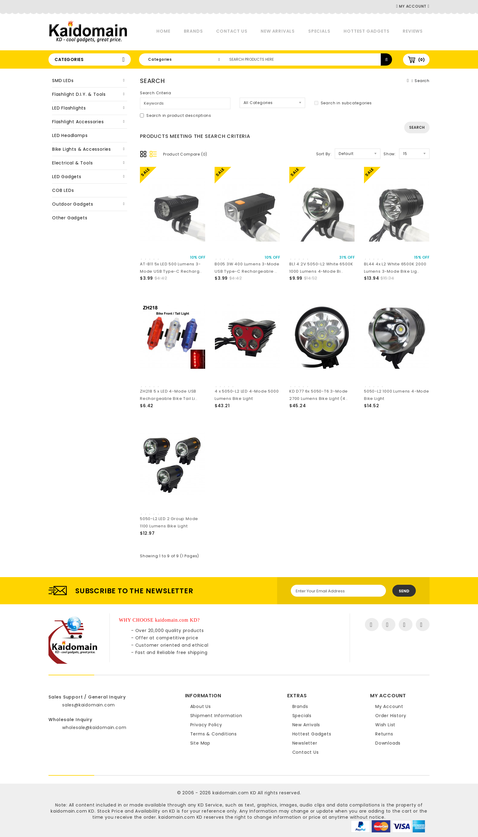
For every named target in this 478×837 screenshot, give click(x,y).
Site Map (200, 743)
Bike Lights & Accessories (81, 149)
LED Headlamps (69, 135)
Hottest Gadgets (366, 31)
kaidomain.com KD (234, 793)
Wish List (385, 725)
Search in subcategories (343, 103)
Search (422, 80)
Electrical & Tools (72, 163)
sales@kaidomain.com (88, 705)
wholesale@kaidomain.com (94, 727)
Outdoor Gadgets (72, 204)
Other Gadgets (69, 218)
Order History (390, 716)
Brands (193, 31)
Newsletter (304, 743)
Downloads (388, 743)
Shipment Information (216, 716)
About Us (200, 706)
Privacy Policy (206, 725)
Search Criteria (155, 92)
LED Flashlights (69, 108)
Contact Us (231, 31)
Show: (389, 153)
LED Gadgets (66, 177)
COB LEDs (63, 190)
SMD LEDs (62, 80)
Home (163, 31)
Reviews (413, 31)
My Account (389, 706)
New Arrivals (278, 31)
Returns (384, 734)
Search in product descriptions (175, 115)
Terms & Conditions (213, 734)
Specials (319, 31)
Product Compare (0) (185, 154)
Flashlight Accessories (78, 122)
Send (404, 591)
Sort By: (324, 153)
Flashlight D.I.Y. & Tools (79, 94)
